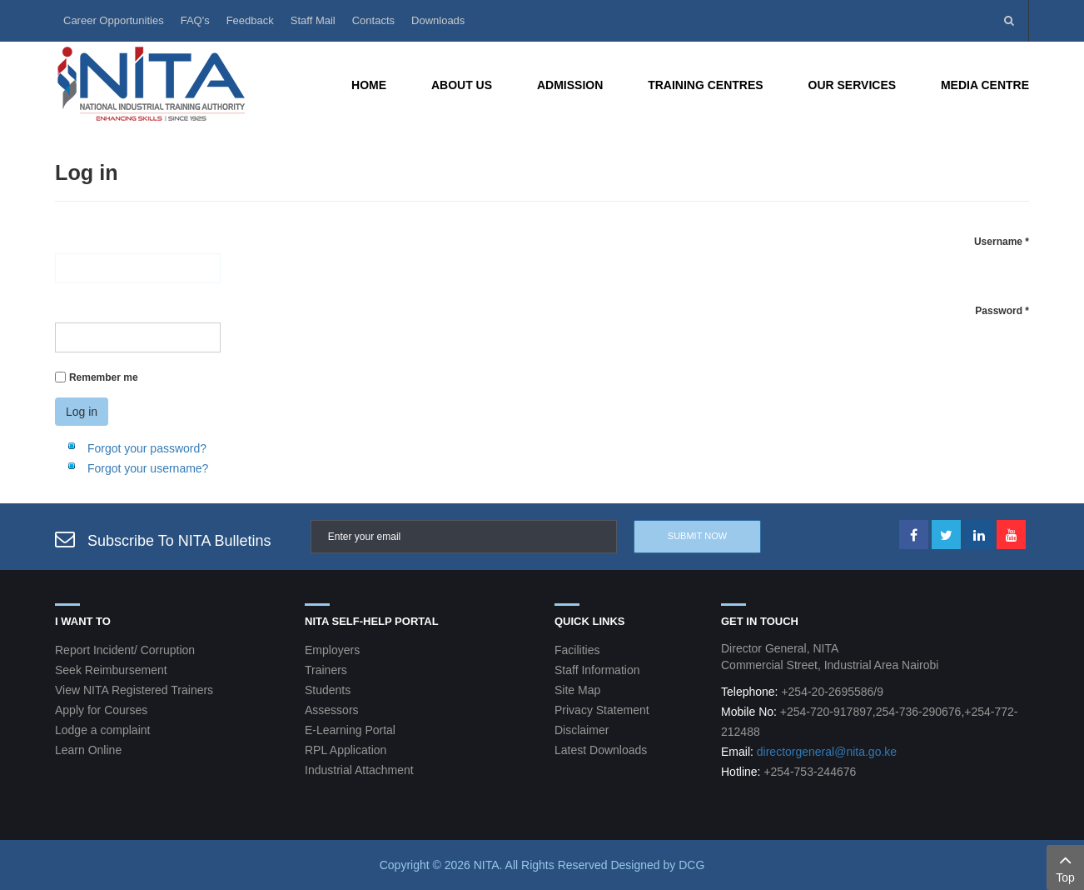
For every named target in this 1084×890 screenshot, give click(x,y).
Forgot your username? (148, 468)
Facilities (576, 650)
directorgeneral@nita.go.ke (827, 751)
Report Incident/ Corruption (125, 650)
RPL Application (345, 750)
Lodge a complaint (102, 730)
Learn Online (88, 750)
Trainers (326, 670)
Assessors (332, 710)
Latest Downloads (600, 750)
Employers (332, 650)
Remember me (103, 377)
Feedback (250, 20)
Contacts (373, 20)
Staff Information (596, 670)
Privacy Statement (601, 710)
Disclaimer (581, 730)
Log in (81, 411)
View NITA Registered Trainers (134, 690)
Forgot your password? (146, 448)
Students (328, 690)
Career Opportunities (113, 20)
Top (1065, 866)
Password (1002, 311)
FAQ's (195, 20)
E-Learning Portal (350, 730)
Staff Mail (313, 20)
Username (1001, 242)
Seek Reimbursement (111, 670)
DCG (691, 865)
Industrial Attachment (359, 770)
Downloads (438, 20)
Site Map (577, 690)
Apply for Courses (101, 710)
